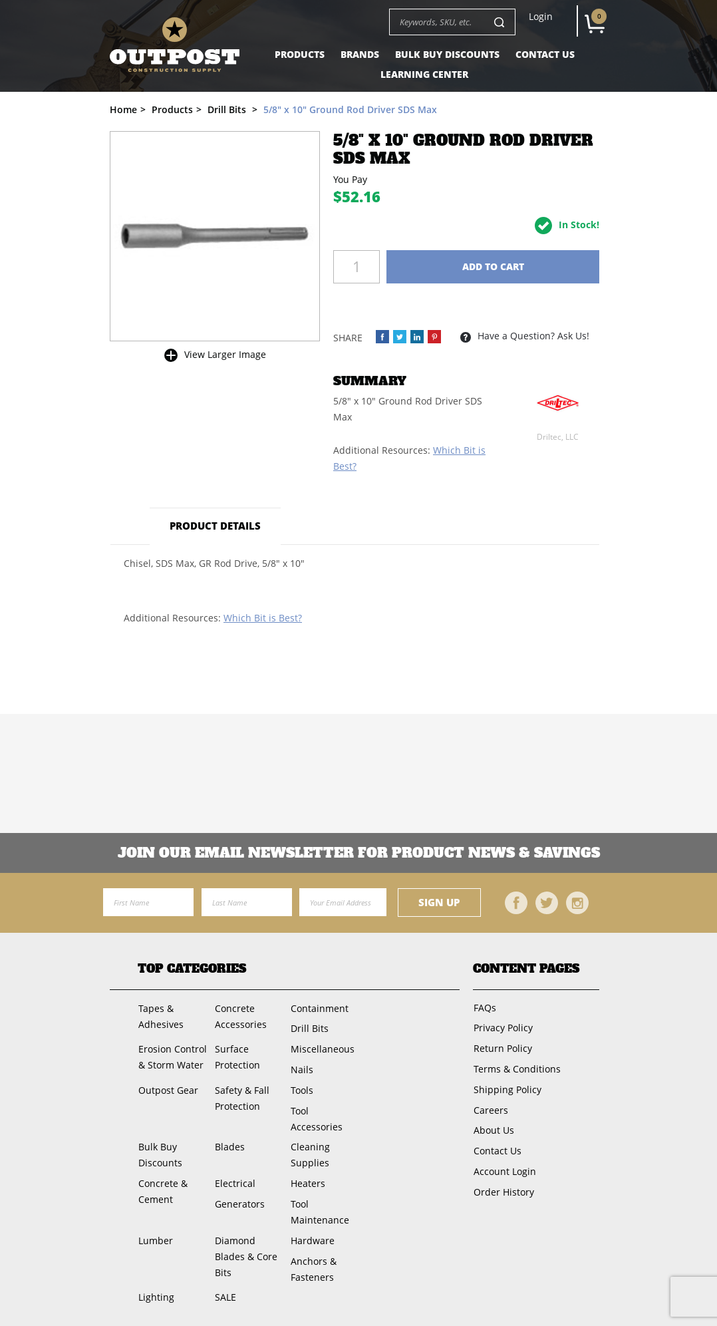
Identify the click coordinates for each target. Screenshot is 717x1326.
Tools (301, 1087)
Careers (490, 1106)
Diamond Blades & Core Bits (245, 1251)
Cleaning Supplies (309, 1151)
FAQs (484, 1007)
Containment (319, 1007)
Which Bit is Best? (262, 617)
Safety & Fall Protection (241, 1095)
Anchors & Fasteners (313, 1263)
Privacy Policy (502, 1027)
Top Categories (192, 969)
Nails (301, 1067)
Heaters (307, 1179)
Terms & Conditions (516, 1067)
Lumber (155, 1235)
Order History (503, 1186)
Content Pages (526, 969)
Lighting (156, 1291)
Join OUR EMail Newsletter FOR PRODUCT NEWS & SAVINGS (359, 853)
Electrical (234, 1179)
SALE (224, 1291)
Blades (229, 1143)
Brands (360, 54)
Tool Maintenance (319, 1207)
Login (541, 17)
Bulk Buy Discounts (447, 54)
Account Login (504, 1166)
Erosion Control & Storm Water (172, 1055)
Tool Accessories (316, 1115)
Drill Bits (309, 1027)
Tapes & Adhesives (160, 1015)
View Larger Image (225, 354)
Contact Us (545, 54)
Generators (239, 1199)
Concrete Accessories (240, 1015)
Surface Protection (236, 1055)
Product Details (215, 525)
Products (300, 54)
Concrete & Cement (162, 1187)
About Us (493, 1126)
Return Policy (502, 1047)
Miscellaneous (322, 1047)
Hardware (312, 1235)
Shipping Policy (507, 1086)
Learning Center (424, 74)
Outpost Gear (168, 1087)
